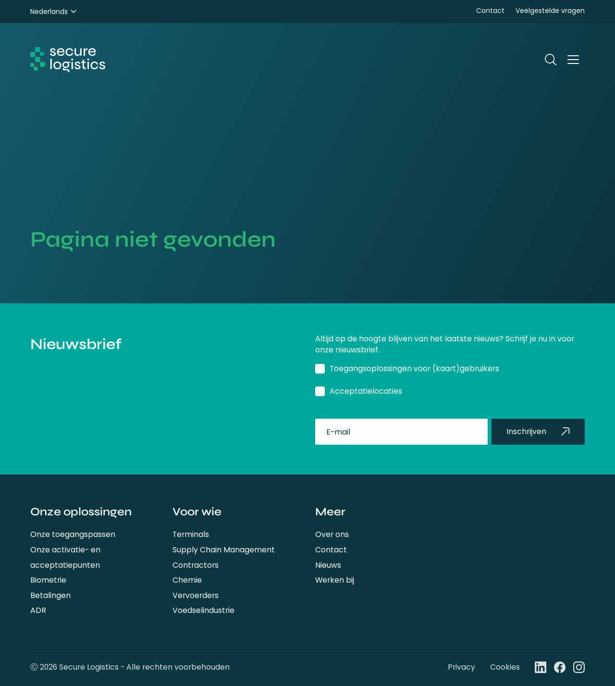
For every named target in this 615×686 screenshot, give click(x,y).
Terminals (190, 534)
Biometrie (48, 580)
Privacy (461, 667)
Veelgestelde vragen (550, 10)
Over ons (332, 534)
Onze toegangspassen (72, 534)
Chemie (187, 580)
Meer (330, 511)
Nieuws (328, 565)
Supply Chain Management (223, 549)
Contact (490, 10)
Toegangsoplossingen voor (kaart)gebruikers (414, 368)
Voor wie (196, 511)
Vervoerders (195, 595)
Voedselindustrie (203, 610)
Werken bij (334, 580)
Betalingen (50, 595)
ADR (38, 610)
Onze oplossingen (81, 511)
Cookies (505, 667)
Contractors (195, 565)
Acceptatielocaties (366, 391)
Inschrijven (538, 431)
